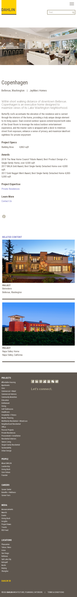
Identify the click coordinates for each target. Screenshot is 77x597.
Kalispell (4, 562)
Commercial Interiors (9, 394)
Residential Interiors (8, 439)
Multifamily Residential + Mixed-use (14, 421)
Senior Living (6, 442)
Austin (3, 565)
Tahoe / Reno (6, 547)
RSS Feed (4, 530)
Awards (4, 512)
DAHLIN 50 (6, 581)
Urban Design (6, 451)
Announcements (7, 509)
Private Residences (10, 188)
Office (3, 427)
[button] (3, 46)
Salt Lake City (6, 559)
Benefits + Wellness (8, 492)
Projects (6, 378)
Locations (6, 540)
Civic (3, 388)
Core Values (5, 472)
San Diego (5, 553)
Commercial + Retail (8, 391)
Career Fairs (5, 495)
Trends (4, 527)
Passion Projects (7, 430)
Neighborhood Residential (11, 424)
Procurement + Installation (11, 436)
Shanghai (4, 571)
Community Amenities (9, 397)
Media (4, 505)
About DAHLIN (6, 463)
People (4, 459)
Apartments (5, 385)
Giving (3, 406)
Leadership (5, 466)
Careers (5, 485)
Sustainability (6, 448)
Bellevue (4, 556)
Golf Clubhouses (7, 409)
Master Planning (7, 418)
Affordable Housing (8, 382)
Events (3, 515)
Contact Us (6, 201)
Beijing (4, 568)
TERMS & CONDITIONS (56, 592)
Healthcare (5, 412)
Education (5, 400)
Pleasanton (5, 544)
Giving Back (5, 469)
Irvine (3, 550)
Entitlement (5, 403)
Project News (6, 524)
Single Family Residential (10, 445)
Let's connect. (41, 389)
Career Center (6, 489)
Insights (4, 521)
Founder (4, 475)
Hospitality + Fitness (8, 415)
